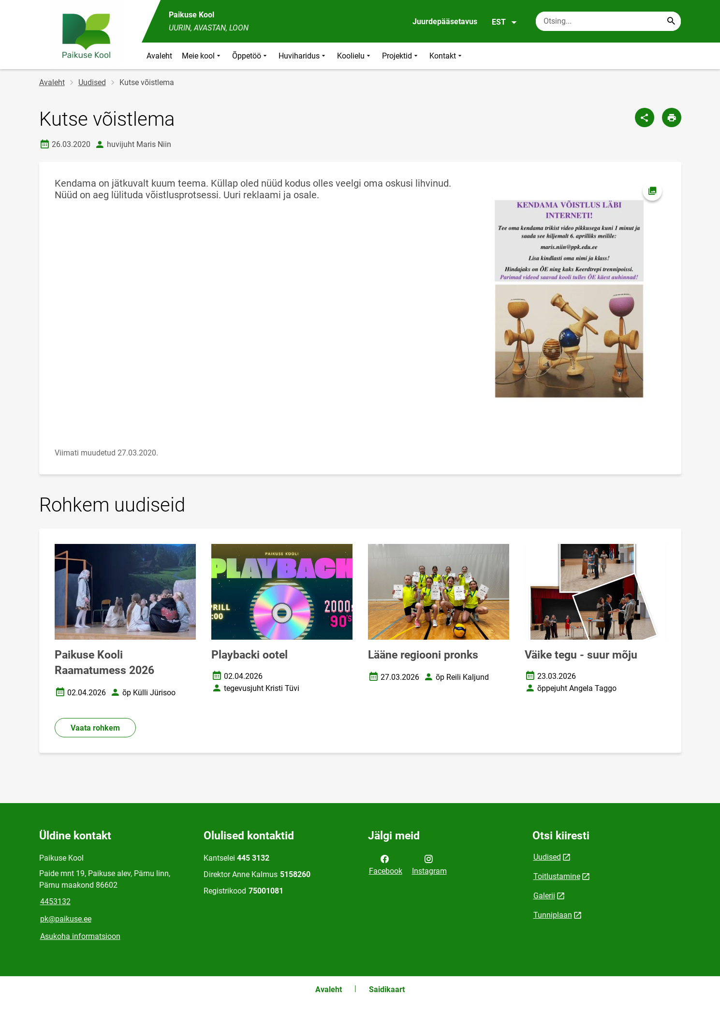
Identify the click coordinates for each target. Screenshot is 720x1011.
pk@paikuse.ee (65, 918)
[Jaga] (644, 117)
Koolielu (354, 55)
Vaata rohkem (95, 728)
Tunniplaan (552, 915)
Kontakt (446, 55)
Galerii (544, 895)
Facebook (385, 864)
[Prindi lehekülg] (671, 117)
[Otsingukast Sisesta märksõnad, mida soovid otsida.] (608, 21)
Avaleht (159, 55)
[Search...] (671, 21)
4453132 (55, 901)
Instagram (429, 864)
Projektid (401, 55)
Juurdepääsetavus (444, 21)
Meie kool (202, 55)
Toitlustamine (556, 876)
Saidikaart (387, 989)
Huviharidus (303, 55)
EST (504, 22)
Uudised (92, 82)
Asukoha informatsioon (80, 936)
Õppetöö (250, 55)
